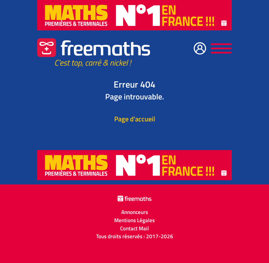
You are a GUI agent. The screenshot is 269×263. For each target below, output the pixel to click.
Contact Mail (134, 228)
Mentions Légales (134, 220)
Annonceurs (134, 212)
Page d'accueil (134, 119)
